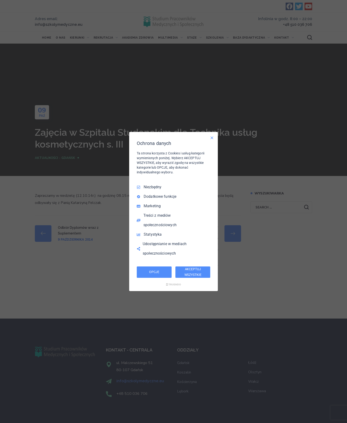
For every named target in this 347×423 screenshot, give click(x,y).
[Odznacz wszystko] (212, 138)
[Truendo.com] (173, 284)
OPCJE (154, 272)
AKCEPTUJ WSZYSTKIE (192, 272)
